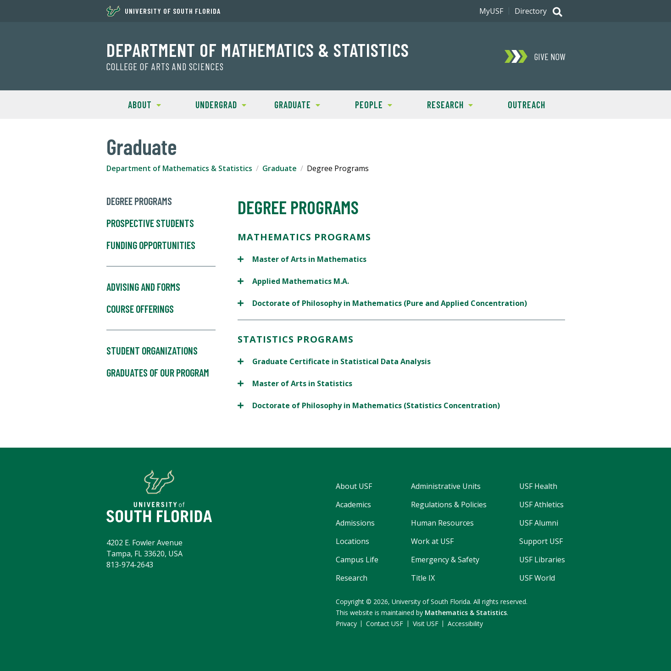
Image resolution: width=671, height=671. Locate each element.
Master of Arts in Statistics (295, 383)
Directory (531, 11)
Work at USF (432, 541)
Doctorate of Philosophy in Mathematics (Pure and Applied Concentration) (382, 303)
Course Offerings (161, 317)
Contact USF (384, 623)
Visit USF (425, 623)
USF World (537, 578)
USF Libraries (542, 560)
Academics (353, 504)
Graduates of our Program (157, 372)
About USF (354, 486)
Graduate (289, 104)
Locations (352, 541)
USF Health (538, 486)
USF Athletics (541, 504)
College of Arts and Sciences (165, 66)
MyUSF (491, 11)
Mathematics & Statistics (466, 612)
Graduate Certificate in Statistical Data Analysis (334, 361)
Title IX (423, 578)
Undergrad (214, 104)
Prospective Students (150, 223)
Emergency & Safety (445, 560)
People (363, 104)
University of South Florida (163, 11)
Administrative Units (446, 486)
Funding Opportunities (161, 253)
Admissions (355, 523)
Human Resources (442, 523)
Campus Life (357, 560)
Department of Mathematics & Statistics (257, 49)
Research (442, 104)
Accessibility (465, 623)
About (133, 104)
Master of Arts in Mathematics (302, 259)
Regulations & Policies (449, 504)
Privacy (346, 623)
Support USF (541, 541)
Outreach (526, 104)
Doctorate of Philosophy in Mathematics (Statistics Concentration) (369, 405)
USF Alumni (538, 523)
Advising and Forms (143, 287)
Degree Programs (139, 201)
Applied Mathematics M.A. (293, 281)
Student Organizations (152, 350)
